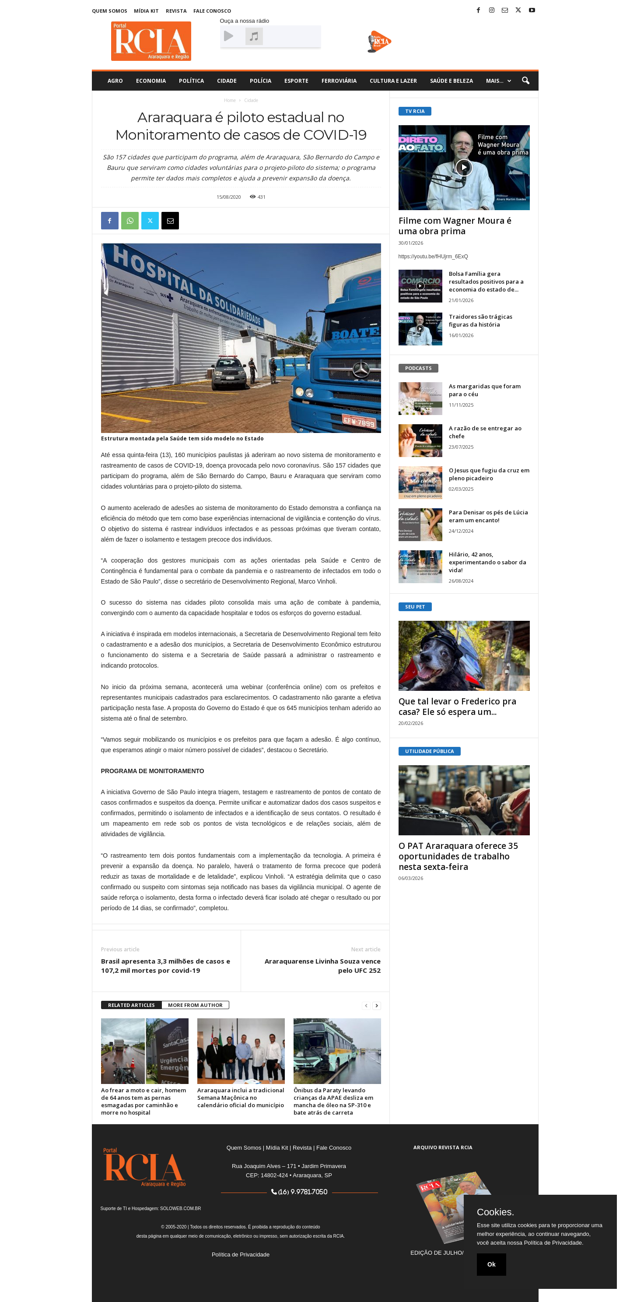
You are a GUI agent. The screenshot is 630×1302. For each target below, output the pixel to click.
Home (230, 100)
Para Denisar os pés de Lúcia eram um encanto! (488, 516)
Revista (176, 10)
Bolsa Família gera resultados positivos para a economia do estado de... (486, 281)
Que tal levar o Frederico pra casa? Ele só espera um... (457, 707)
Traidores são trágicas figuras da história (480, 320)
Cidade (227, 80)
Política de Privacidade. (554, 1242)
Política (191, 80)
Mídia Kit (146, 10)
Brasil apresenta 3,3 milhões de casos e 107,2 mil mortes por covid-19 (165, 966)
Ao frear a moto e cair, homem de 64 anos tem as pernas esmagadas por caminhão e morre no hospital (143, 1101)
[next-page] (376, 1005)
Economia (151, 80)
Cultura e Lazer (393, 80)
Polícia (260, 80)
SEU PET (415, 606)
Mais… (498, 81)
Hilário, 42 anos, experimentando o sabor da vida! (487, 562)
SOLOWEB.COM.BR (180, 1208)
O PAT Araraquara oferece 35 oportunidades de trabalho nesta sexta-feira (458, 856)
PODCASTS (418, 368)
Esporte (296, 80)
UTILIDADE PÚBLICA (429, 751)
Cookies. (495, 1212)
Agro (115, 80)
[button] (525, 81)
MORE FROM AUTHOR (195, 1005)
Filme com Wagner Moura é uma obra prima (455, 226)
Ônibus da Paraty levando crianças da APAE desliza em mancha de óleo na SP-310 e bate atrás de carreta (333, 1101)
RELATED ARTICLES (131, 1005)
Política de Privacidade (241, 1254)
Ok (491, 1264)
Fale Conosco (212, 10)
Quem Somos (109, 10)
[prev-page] (366, 1005)
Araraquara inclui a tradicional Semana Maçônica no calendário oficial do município (240, 1097)
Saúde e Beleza (451, 80)
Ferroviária (339, 80)
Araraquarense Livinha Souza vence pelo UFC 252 (323, 966)
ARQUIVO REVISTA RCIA (442, 1147)
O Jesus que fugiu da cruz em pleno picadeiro (489, 474)
